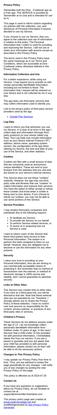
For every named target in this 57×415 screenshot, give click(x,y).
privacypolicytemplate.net (18, 402)
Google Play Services (21, 116)
